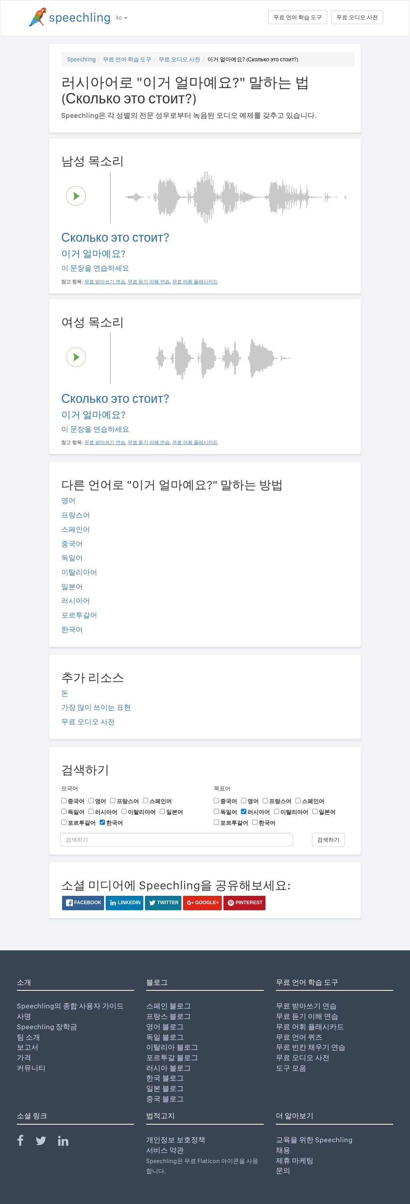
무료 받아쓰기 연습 (306, 1006)
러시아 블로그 (168, 1068)
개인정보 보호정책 (175, 1139)
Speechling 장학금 (47, 1026)
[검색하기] (176, 839)
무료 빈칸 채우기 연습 (311, 1047)
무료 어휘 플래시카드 (310, 1026)
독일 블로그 (165, 1037)
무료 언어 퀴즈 (299, 1037)
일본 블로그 (165, 1088)
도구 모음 (291, 1068)
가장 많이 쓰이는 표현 (96, 707)
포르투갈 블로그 (172, 1057)
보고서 (27, 1047)
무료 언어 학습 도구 (297, 17)
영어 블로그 (165, 1026)
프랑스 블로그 (168, 1016)
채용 (283, 1150)
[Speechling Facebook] (25, 1142)
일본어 (72, 586)
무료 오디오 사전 (357, 17)
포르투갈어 (79, 615)
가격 (24, 1057)
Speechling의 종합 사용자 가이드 (70, 1006)
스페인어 (75, 529)
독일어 (72, 558)
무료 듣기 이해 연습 (307, 1016)
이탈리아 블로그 (172, 1047)
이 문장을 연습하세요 (95, 268)
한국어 (72, 629)
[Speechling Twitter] (45, 1142)
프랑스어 (75, 515)
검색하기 (328, 839)
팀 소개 (28, 1037)
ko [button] (121, 17)
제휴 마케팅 (295, 1160)
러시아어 (75, 600)
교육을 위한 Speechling (314, 1139)
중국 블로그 (165, 1099)
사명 (24, 1016)
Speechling (81, 59)
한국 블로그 (165, 1078)
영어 (68, 500)
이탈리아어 (79, 572)
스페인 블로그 (168, 1006)
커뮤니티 (31, 1068)
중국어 (72, 543)
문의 (283, 1170)
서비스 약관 (165, 1150)
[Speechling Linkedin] (68, 1142)
